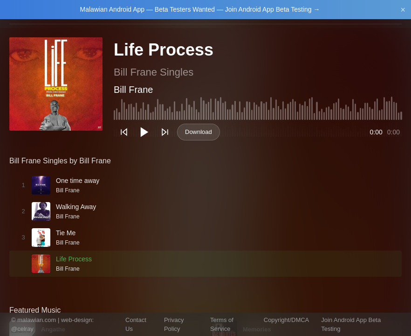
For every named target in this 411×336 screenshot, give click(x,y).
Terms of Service (221, 324)
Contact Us (135, 324)
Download (198, 131)
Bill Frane (133, 89)
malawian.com (36, 319)
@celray (22, 328)
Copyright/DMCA (286, 319)
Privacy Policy (174, 324)
